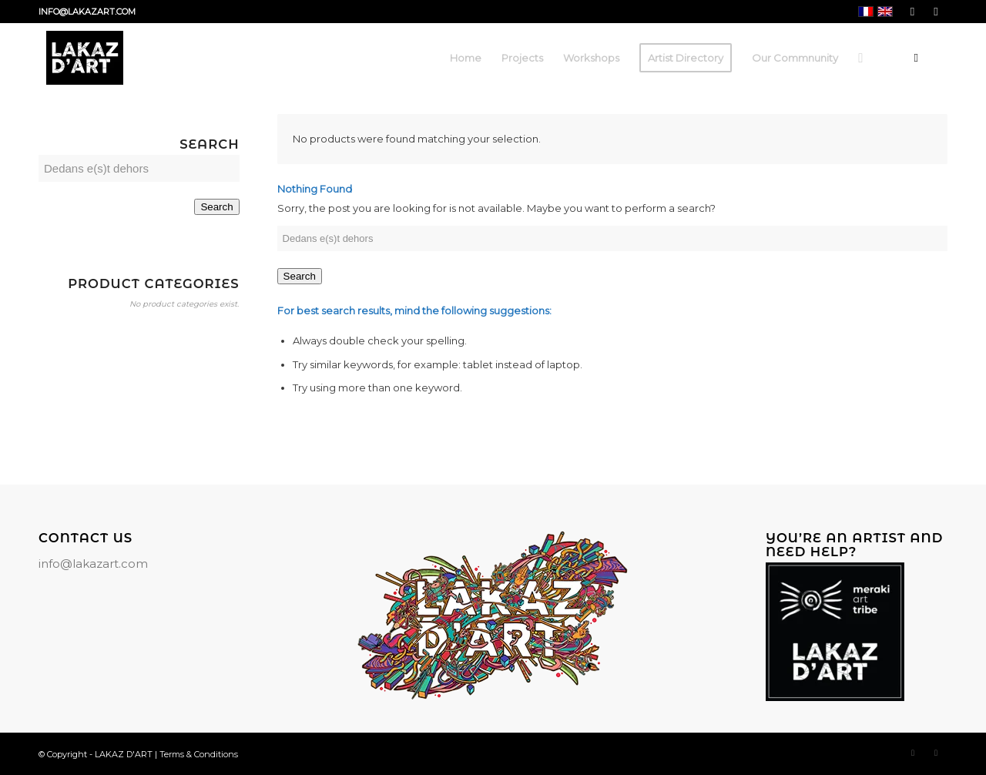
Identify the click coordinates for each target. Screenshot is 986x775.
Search (299, 276)
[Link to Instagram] (935, 11)
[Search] (860, 57)
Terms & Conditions (198, 754)
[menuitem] (465, 57)
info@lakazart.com (93, 563)
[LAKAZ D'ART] (85, 57)
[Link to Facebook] (912, 11)
